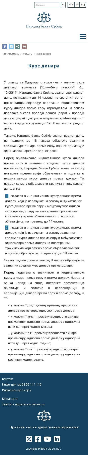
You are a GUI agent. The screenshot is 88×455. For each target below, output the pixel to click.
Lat (77, 5)
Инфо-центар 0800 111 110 (22, 384)
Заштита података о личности (23, 404)
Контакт (7, 379)
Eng (83, 5)
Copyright (31, 448)
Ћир (71, 5)
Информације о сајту (16, 390)
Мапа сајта (9, 398)
